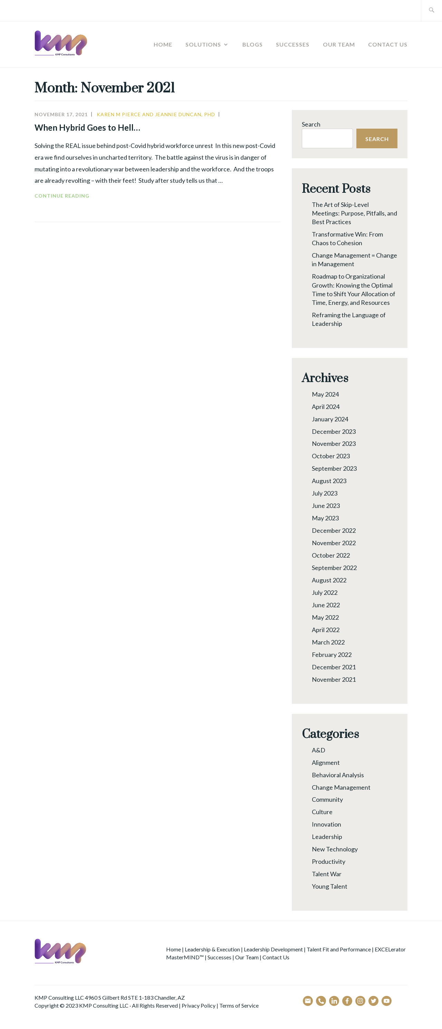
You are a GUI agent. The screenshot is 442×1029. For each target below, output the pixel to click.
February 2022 (332, 654)
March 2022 (328, 642)
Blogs (252, 44)
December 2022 (334, 530)
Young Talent (329, 886)
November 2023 (334, 443)
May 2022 (325, 617)
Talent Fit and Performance (339, 949)
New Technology (335, 849)
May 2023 (325, 518)
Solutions (203, 44)
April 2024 (325, 406)
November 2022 (334, 543)
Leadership (327, 836)
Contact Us (387, 44)
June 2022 (326, 605)
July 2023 (324, 493)
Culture (322, 812)
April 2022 (325, 629)
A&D (318, 750)
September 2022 (334, 567)
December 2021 (334, 667)
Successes (292, 44)
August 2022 (329, 580)
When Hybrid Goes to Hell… (88, 127)
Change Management (341, 787)
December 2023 (334, 431)
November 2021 (334, 679)
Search (311, 124)
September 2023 (334, 468)
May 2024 (325, 394)
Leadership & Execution (212, 949)
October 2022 (331, 555)
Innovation (326, 824)
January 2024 (330, 419)
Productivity (328, 861)
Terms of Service (239, 1005)
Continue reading (72, 195)
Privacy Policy (198, 1005)
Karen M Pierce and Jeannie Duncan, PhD (156, 114)
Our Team (339, 44)
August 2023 (329, 480)
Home (163, 44)
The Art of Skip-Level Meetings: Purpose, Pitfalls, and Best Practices (354, 213)
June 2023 (326, 505)
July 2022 (324, 592)
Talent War (327, 874)
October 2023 (331, 456)
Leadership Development (273, 949)
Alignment (326, 762)
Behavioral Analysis (338, 775)
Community (327, 799)
